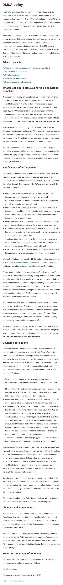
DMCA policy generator (11, 56)
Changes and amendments (15, 78)
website (18, 53)
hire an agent (47, 158)
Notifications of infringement (16, 71)
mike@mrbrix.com (10, 569)
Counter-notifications (13, 75)
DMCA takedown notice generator (23, 263)
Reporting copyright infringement (18, 82)
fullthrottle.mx (8, 15)
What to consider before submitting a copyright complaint (27, 68)
